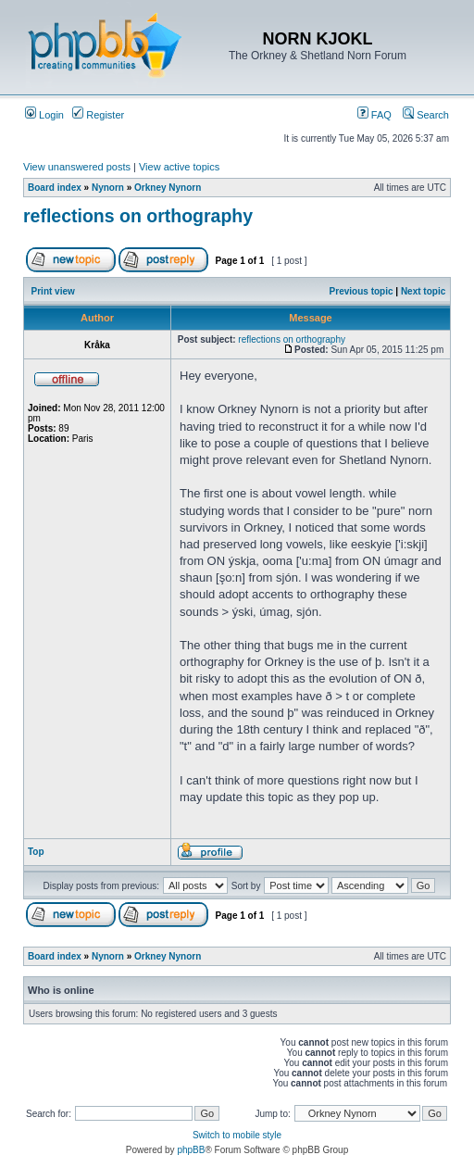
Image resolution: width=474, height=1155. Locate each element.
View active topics (179, 166)
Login (44, 114)
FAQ (374, 114)
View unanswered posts (77, 166)
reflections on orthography (138, 216)
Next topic (423, 291)
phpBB (191, 1150)
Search (426, 114)
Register (98, 114)
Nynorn (108, 187)
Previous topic (361, 291)
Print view (53, 291)
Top (36, 852)
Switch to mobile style (237, 1135)
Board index (54, 187)
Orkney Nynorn (167, 187)
